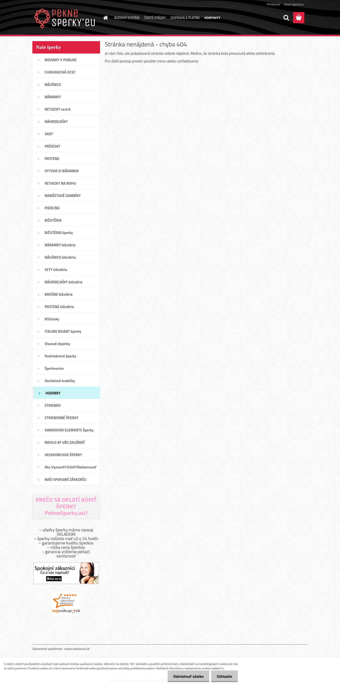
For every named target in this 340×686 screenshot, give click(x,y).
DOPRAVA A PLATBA (185, 17)
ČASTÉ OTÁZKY (155, 17)
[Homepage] (105, 17)
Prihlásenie (273, 4)
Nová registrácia (294, 4)
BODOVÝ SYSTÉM (126, 17)
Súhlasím (224, 676)
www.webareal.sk (77, 648)
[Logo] (65, 18)
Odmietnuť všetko (187, 676)
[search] (286, 17)
